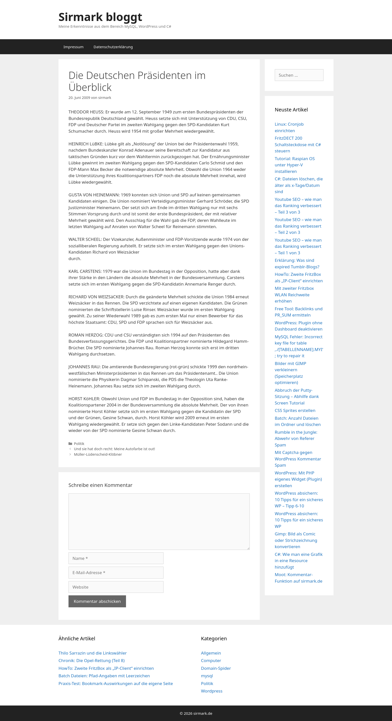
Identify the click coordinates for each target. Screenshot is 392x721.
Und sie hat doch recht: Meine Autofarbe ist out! (114, 448)
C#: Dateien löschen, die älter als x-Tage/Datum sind (299, 185)
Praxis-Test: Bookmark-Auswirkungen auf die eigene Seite (115, 683)
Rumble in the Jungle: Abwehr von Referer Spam (296, 438)
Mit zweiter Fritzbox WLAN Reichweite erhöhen (294, 294)
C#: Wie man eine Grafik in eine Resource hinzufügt (299, 560)
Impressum (74, 46)
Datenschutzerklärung (113, 46)
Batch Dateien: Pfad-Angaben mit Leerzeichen (104, 676)
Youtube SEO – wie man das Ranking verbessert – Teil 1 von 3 (298, 246)
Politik (79, 443)
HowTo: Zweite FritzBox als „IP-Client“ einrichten (106, 668)
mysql (207, 676)
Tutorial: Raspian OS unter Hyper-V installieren (295, 165)
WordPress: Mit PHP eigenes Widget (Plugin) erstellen (298, 479)
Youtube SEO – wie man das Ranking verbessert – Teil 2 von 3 (298, 226)
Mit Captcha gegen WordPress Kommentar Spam (298, 458)
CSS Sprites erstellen (295, 410)
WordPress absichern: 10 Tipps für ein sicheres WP (299, 520)
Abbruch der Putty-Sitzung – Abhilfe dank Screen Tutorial (297, 396)
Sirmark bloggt (100, 16)
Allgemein (211, 653)
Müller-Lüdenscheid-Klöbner (98, 454)
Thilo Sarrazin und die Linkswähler (92, 653)
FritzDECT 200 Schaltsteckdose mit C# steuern (298, 144)
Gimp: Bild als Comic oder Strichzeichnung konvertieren (296, 540)
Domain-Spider (216, 668)
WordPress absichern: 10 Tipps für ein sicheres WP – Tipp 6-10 (299, 499)
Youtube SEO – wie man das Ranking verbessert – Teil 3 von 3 (298, 205)
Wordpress (211, 691)
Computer (211, 660)
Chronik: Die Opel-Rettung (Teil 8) (91, 660)
